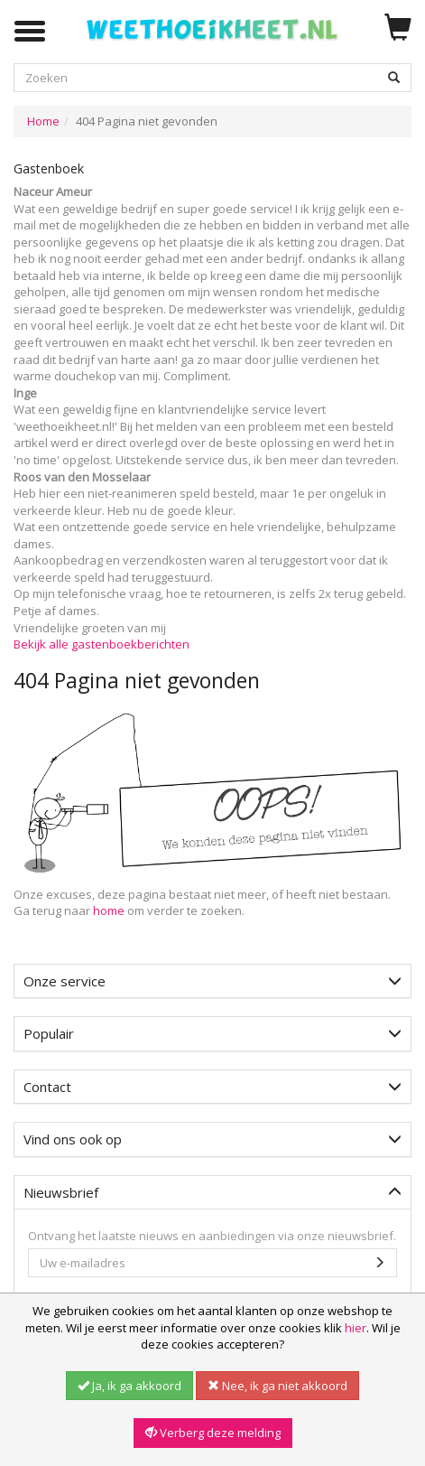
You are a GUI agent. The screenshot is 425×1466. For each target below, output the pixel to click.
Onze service (212, 981)
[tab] (212, 981)
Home (43, 121)
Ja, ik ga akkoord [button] (129, 1385)
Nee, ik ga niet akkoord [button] (277, 1385)
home (109, 910)
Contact (212, 1087)
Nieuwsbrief (212, 1192)
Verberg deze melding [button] (213, 1432)
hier (355, 1328)
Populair (212, 1033)
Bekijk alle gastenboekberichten (101, 644)
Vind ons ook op (212, 1139)
